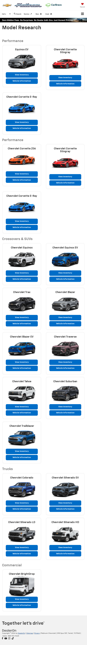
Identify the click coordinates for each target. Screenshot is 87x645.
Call (4, 14)
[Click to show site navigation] (82, 14)
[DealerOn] (9, 631)
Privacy (37, 633)
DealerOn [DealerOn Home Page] (21, 633)
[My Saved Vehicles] (82, 5)
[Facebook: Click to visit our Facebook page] (2, 639)
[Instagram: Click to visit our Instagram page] (9, 639)
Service (28, 14)
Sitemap (29, 633)
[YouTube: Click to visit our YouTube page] (5, 639)
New (39, 14)
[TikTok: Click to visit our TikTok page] (12, 639)
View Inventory (22, 75)
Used (49, 14)
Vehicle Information (22, 81)
